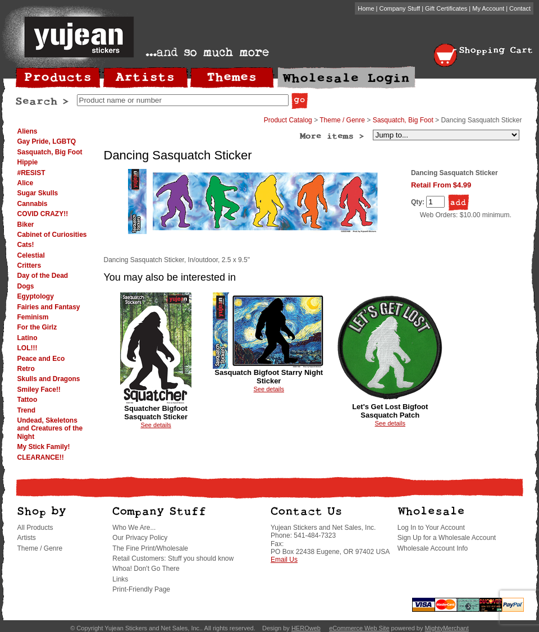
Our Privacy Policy (139, 538)
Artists (26, 538)
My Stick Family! (43, 447)
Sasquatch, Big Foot (50, 152)
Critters (29, 265)
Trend (26, 410)
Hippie (27, 162)
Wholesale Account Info (433, 548)
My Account (488, 8)
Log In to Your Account (431, 528)
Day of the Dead (42, 276)
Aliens (27, 131)
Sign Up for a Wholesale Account (447, 538)
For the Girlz (37, 327)
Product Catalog (288, 120)
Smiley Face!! (39, 389)
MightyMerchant (447, 628)
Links (120, 579)
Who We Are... (134, 528)
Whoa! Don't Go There (145, 569)
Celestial (31, 255)
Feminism (33, 317)
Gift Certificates (446, 8)
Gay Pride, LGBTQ (46, 141)
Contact (520, 8)
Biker (25, 224)
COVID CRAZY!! (42, 214)
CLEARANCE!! (40, 457)
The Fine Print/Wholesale (150, 548)
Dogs (25, 286)
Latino (27, 338)
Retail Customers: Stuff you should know (173, 558)
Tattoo (27, 400)
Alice (25, 183)
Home (366, 8)
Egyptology (35, 296)
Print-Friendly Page (141, 589)
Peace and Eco (41, 359)
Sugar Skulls (37, 193)
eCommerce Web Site (359, 628)
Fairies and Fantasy (48, 307)
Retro (26, 369)
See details (155, 425)
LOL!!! (27, 348)
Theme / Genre (342, 120)
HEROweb (306, 628)
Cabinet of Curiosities (52, 235)
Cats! (25, 245)
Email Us (284, 560)
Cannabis (32, 204)
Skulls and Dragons (48, 379)
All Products (35, 528)
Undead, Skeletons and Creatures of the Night (50, 428)
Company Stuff (400, 8)
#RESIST (31, 173)
